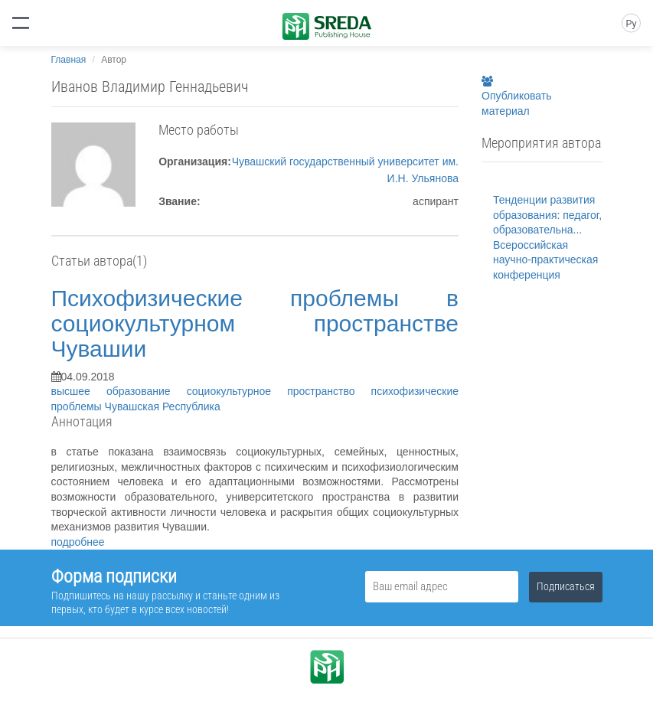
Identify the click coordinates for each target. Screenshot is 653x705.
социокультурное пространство (279, 391)
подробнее (78, 542)
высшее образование (119, 391)
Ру (630, 23)
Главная (69, 59)
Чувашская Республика (162, 406)
